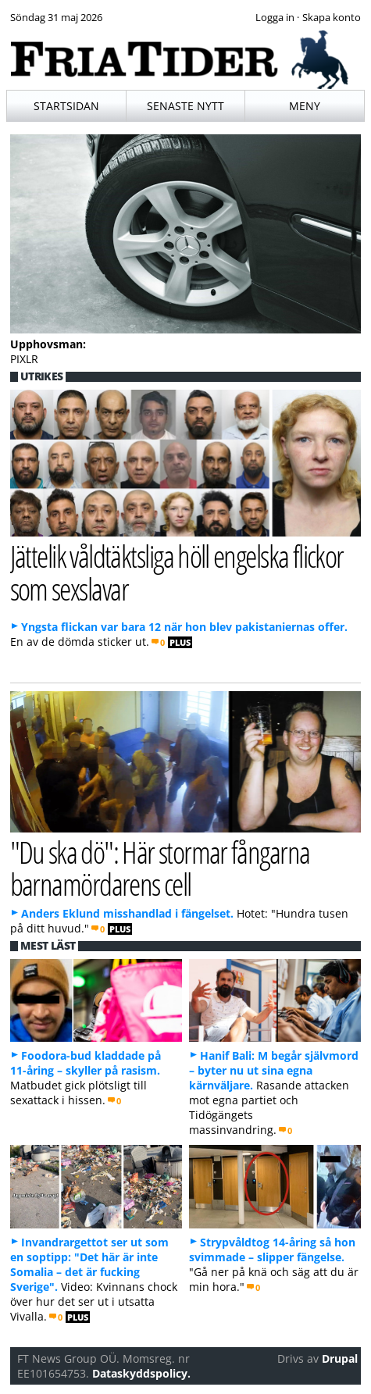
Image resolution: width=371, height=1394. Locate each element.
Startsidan (66, 105)
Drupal (340, 1358)
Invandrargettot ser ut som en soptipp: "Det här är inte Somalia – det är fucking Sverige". (89, 1264)
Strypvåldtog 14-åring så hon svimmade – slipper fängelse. (272, 1249)
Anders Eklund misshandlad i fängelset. (127, 913)
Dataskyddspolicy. (141, 1373)
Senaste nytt (185, 105)
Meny (304, 105)
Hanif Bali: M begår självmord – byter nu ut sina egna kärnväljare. (274, 1070)
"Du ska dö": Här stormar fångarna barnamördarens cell (160, 867)
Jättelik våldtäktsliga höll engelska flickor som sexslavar (177, 571)
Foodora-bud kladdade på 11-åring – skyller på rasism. (85, 1063)
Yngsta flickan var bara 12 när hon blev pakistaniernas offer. (184, 626)
